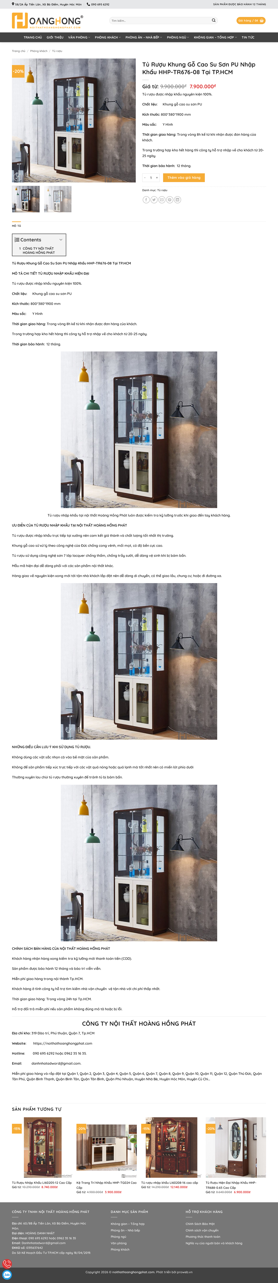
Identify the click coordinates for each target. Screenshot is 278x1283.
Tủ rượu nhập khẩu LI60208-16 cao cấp (169, 1183)
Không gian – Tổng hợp (215, 37)
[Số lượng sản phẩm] (150, 177)
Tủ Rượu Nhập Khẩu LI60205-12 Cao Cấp (42, 1183)
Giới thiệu (55, 37)
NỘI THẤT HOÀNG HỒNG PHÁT (102, 525)
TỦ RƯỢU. (83, 747)
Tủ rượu (57, 51)
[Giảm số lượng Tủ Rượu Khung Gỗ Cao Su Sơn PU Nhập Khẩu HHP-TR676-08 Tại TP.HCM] (144, 177)
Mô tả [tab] (16, 225)
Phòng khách (108, 37)
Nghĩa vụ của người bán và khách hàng (214, 1243)
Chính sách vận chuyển (202, 1230)
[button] (251, 20)
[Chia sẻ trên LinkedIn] (177, 199)
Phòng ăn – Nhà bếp (144, 37)
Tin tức (248, 37)
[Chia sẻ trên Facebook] (146, 199)
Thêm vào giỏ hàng (184, 177)
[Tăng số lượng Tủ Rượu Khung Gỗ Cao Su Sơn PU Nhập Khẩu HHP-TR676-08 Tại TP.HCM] (157, 177)
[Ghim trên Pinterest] (169, 199)
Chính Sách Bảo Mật (200, 1224)
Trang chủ (33, 37)
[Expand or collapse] (61, 239)
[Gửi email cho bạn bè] (161, 199)
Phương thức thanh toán (203, 1237)
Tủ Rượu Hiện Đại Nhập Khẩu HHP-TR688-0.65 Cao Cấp (231, 1185)
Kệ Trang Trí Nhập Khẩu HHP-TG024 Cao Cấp (106, 1185)
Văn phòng (79, 37)
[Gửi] (213, 20)
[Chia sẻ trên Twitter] (154, 199)
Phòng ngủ (178, 37)
